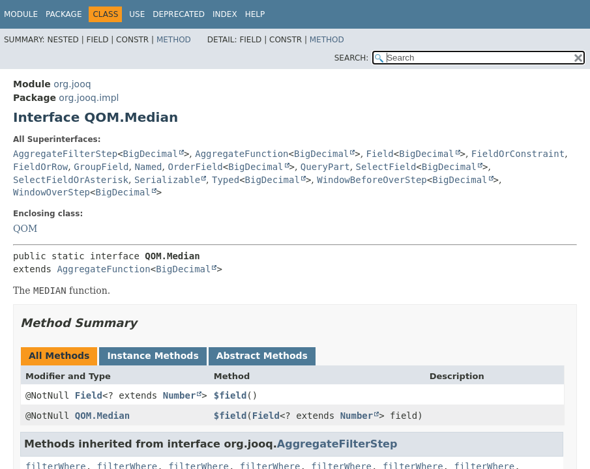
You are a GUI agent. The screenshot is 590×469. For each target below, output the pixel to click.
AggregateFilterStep (65, 154)
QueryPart (325, 167)
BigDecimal (150, 154)
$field (230, 395)
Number (179, 395)
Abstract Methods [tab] (262, 355)
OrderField (195, 167)
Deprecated (179, 14)
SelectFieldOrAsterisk (70, 180)
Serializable (167, 180)
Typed (225, 180)
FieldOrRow (40, 167)
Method (173, 39)
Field (380, 154)
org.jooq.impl (89, 97)
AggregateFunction (241, 154)
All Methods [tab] (59, 355)
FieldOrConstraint (518, 154)
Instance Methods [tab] (152, 355)
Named (148, 167)
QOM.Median (102, 415)
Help (255, 14)
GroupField (101, 167)
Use (137, 14)
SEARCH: (351, 58)
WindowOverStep (51, 192)
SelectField (386, 167)
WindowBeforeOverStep (372, 180)
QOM (25, 228)
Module (21, 14)
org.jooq (72, 84)
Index (225, 14)
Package (63, 14)
